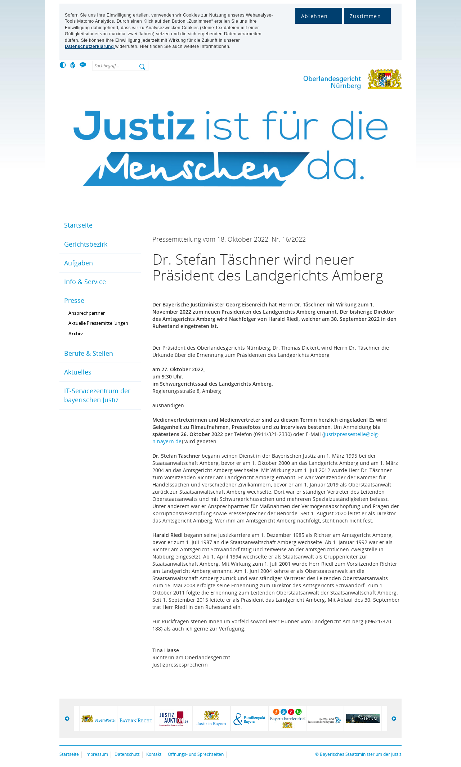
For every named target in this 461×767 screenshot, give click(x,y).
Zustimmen (365, 16)
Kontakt (153, 754)
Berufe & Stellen (88, 353)
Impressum (96, 754)
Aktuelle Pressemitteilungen (98, 323)
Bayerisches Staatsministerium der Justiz (361, 754)
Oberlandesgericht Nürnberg (339, 80)
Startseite (78, 225)
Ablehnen (314, 16)
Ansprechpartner (86, 313)
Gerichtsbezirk (85, 244)
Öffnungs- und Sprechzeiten (196, 754)
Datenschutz (127, 754)
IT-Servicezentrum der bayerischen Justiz (97, 395)
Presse (74, 300)
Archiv (75, 333)
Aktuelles (77, 372)
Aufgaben (78, 263)
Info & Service (85, 281)
